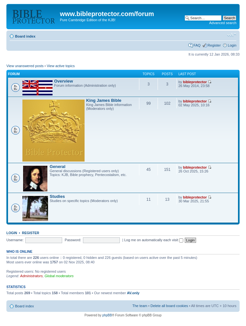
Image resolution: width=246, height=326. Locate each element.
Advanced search (222, 23)
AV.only (133, 293)
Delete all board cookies (169, 306)
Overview (63, 81)
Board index (25, 36)
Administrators (31, 276)
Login (232, 45)
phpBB (107, 315)
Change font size (231, 35)
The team (139, 306)
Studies (57, 196)
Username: (15, 240)
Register (214, 45)
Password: (73, 240)
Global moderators (59, 276)
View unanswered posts (25, 66)
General (57, 166)
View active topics (61, 66)
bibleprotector (195, 82)
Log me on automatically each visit (153, 240)
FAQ (197, 45)
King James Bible (103, 100)
